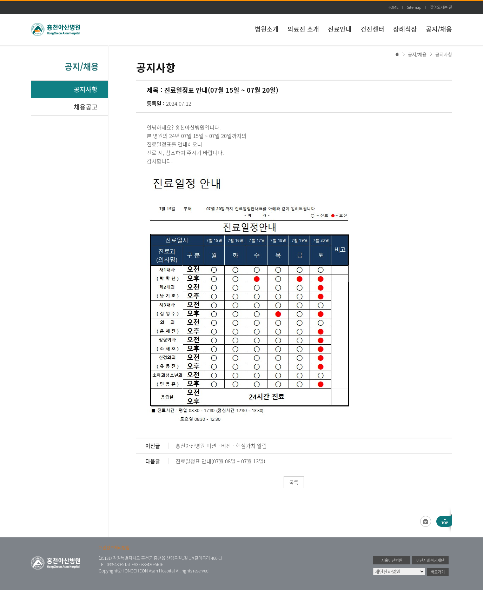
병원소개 (267, 29)
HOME (393, 7)
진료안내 (340, 29)
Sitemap (414, 7)
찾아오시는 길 (441, 7)
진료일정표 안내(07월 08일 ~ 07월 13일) (220, 461)
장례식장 (405, 29)
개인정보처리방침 (114, 547)
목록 (293, 482)
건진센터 (372, 29)
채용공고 (86, 107)
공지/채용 (439, 29)
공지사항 (443, 54)
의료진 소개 (303, 29)
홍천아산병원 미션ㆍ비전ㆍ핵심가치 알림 (221, 446)
